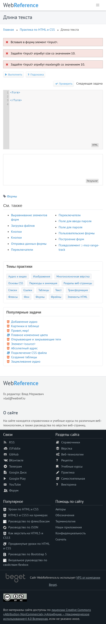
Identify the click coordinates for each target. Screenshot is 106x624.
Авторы (60, 509)
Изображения (41, 276)
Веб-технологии (72, 454)
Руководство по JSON (23, 527)
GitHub (14, 454)
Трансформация (78, 290)
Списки (12, 290)
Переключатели (22, 250)
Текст (58, 290)
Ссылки (27, 290)
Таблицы (43, 290)
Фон (26, 297)
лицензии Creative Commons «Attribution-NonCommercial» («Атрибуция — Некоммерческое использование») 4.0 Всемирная (47, 614)
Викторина (68, 484)
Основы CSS (15, 283)
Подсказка (35, 74)
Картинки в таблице (25, 326)
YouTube (15, 484)
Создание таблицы (24, 357)
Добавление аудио (24, 322)
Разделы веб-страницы (78, 283)
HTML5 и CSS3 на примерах (28, 515)
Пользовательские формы (77, 233)
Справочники (70, 442)
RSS (12, 442)
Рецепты (67, 460)
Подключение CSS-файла (29, 353)
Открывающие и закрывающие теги (36, 339)
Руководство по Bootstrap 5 (27, 554)
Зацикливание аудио (25, 361)
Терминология (65, 521)
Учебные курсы (72, 466)
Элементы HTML (77, 297)
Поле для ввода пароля (75, 221)
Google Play (17, 478)
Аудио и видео (17, 276)
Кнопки (16, 231)
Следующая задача (89, 83)
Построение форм (71, 239)
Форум (13, 490)
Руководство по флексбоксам (29, 521)
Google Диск (18, 472)
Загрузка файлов (23, 226)
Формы (12, 196)
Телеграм (15, 466)
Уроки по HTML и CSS (23, 509)
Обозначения (64, 515)
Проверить (64, 83)
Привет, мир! (20, 330)
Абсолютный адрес (24, 348)
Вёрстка (66, 448)
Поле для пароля (70, 227)
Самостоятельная (73, 478)
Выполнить (13, 74)
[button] (98, 5)
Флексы (13, 297)
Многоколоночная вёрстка (73, 276)
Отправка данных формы (29, 244)
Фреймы (56, 297)
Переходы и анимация (43, 283)
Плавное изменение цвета (29, 335)
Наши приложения (68, 527)
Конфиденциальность (70, 533)
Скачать (60, 539)
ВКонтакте (16, 460)
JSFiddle (14, 448)
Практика (67, 472)
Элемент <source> (23, 344)
